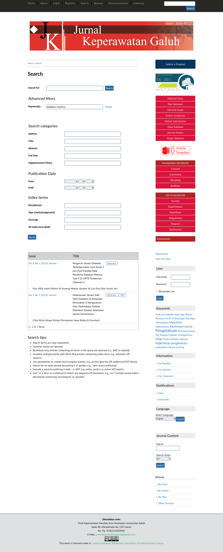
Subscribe (163, 399)
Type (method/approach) (41, 212)
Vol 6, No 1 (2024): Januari (43, 263)
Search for (33, 87)
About (44, 3)
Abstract (32, 148)
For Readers (164, 363)
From (31, 181)
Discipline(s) (35, 205)
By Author (163, 490)
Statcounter (162, 253)
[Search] (179, 3)
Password (161, 284)
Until (31, 187)
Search (85, 3)
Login (56, 3)
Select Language (164, 414)
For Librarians (165, 376)
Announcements (118, 3)
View (161, 393)
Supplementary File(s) (40, 162)
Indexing (139, 3)
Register (70, 3)
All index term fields (39, 226)
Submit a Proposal (175, 64)
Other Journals (166, 503)
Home (31, 3)
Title (31, 141)
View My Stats (163, 258)
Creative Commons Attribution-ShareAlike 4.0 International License (127, 543)
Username (161, 276)
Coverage (33, 219)
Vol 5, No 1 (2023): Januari (43, 295)
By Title (162, 496)
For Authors (164, 369)
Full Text (33, 155)
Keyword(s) (34, 106)
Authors (32, 133)
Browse (98, 3)
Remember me (167, 291)
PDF (122, 295)
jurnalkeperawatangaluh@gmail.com (116, 534)
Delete (108, 106)
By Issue (162, 484)
